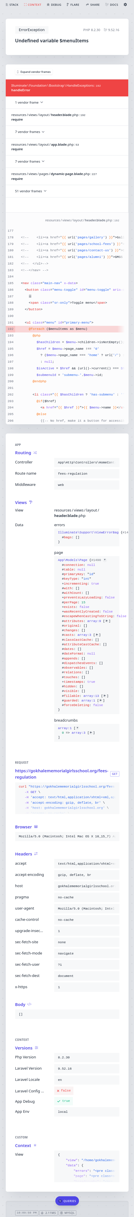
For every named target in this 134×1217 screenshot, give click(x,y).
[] (76, 732)
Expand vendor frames (34, 72)
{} (87, 537)
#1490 (98, 560)
